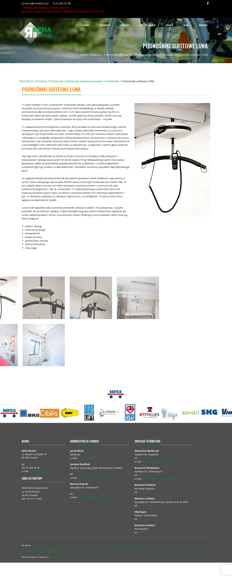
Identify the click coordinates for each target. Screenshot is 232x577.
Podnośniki (166, 55)
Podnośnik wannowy (31, 551)
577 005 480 (144, 505)
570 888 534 (80, 493)
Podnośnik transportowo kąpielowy (57, 551)
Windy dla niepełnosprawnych (35, 548)
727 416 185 (144, 475)
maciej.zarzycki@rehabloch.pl (93, 497)
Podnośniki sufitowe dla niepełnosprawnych (130, 55)
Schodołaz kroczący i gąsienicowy (150, 548)
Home (84, 55)
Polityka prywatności (58, 557)
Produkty (104, 25)
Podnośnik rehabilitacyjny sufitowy (118, 548)
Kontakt (203, 25)
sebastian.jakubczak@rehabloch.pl (160, 461)
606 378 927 (55, 11)
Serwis (169, 25)
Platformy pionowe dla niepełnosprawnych (185, 548)
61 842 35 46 (63, 3)
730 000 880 (144, 458)
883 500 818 (144, 519)
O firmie (85, 25)
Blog (186, 25)
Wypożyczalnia (147, 25)
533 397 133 (96, 11)
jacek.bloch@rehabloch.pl (91, 458)
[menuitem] (85, 25)
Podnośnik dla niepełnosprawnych (85, 548)
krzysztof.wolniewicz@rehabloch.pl (160, 478)
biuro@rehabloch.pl (36, 3)
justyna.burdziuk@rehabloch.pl (93, 477)
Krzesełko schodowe (59, 548)
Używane (125, 25)
